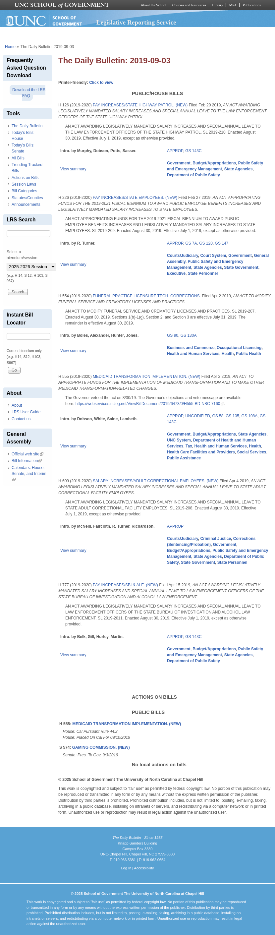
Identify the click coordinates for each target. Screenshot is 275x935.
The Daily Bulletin (27, 126)
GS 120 (206, 243)
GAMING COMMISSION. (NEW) (101, 747)
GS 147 (222, 243)
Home (10, 46)
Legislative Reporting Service (136, 22)
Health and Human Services (193, 353)
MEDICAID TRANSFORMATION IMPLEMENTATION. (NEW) (146, 376)
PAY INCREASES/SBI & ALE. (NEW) (125, 585)
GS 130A (189, 335)
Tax (189, 446)
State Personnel (203, 273)
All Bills (18, 158)
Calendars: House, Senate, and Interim (29, 473)
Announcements (26, 204)
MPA (233, 5)
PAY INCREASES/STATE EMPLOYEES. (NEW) (135, 197)
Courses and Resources (189, 5)
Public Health (248, 353)
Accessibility (144, 868)
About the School (153, 5)
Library (217, 5)
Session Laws (24, 184)
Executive (176, 273)
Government (179, 163)
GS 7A (191, 243)
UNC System (179, 440)
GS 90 (172, 335)
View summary (73, 169)
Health (228, 353)
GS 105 (232, 416)
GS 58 (217, 416)
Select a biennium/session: (22, 255)
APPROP (175, 150)
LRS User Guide (26, 412)
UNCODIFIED (197, 416)
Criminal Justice (215, 538)
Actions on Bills (25, 177)
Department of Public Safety (193, 175)
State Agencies (238, 169)
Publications (252, 5)
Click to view (101, 82)
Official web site (27, 454)
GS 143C (193, 150)
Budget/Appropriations (214, 163)
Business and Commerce (190, 347)
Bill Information (27, 460)
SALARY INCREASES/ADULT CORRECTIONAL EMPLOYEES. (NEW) (155, 481)
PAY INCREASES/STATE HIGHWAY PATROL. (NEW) (140, 105)
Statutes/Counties (27, 198)
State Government (241, 267)
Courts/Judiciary (182, 255)
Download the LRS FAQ (28, 93)
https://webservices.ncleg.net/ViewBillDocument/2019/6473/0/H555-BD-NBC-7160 (150, 403)
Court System (213, 255)
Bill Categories (24, 191)
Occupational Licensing (239, 347)
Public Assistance (184, 458)
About (17, 405)
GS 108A (250, 416)
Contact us (21, 419)
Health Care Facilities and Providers (201, 452)
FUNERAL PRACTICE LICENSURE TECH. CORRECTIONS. (147, 296)
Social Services (251, 452)
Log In (126, 868)
